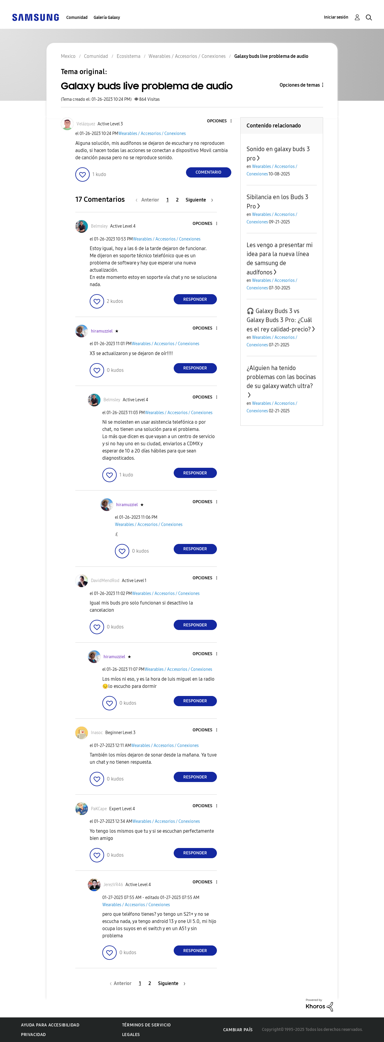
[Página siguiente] (199, 200)
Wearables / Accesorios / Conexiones (152, 133)
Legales (131, 1034)
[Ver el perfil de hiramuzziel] (101, 331)
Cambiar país (238, 1029)
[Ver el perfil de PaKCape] (99, 808)
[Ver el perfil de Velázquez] (85, 124)
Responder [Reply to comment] (195, 299)
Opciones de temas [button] (300, 85)
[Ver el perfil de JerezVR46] (113, 884)
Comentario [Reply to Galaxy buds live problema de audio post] (208, 172)
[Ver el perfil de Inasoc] (97, 732)
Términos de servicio (146, 1025)
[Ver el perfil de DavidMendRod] (105, 580)
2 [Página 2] (177, 200)
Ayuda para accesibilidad (50, 1025)
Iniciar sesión (336, 17)
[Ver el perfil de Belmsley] (99, 226)
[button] (220, 121)
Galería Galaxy (107, 17)
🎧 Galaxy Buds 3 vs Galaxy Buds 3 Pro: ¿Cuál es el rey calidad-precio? (279, 320)
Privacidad (33, 1034)
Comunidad (77, 17)
